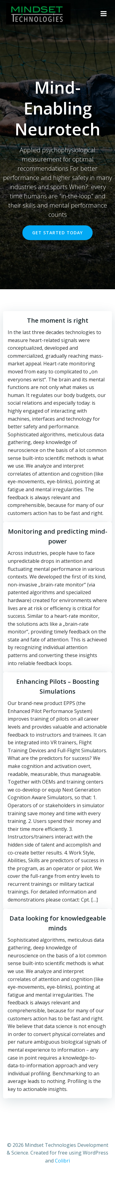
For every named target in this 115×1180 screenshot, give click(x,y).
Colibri (62, 1160)
